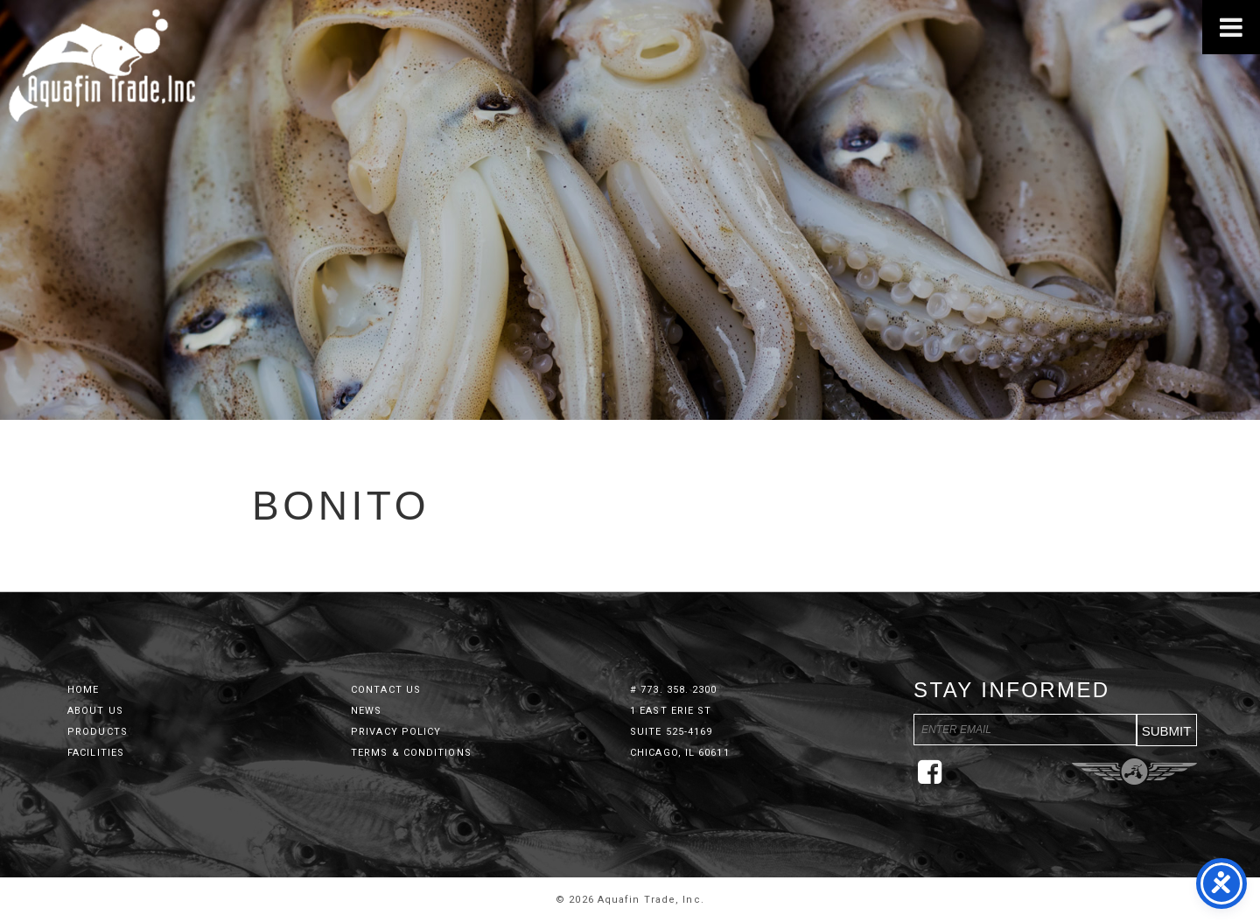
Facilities (95, 752)
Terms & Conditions (411, 752)
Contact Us (386, 689)
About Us (95, 710)
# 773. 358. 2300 (674, 689)
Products (97, 731)
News (366, 710)
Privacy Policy (396, 731)
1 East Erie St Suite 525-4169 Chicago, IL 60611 (680, 731)
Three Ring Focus (1134, 771)
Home (83, 689)
